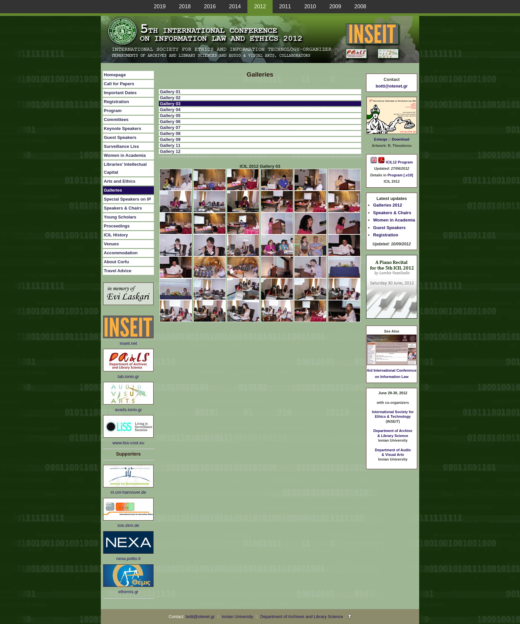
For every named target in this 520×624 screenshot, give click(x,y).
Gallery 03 (170, 103)
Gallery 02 (170, 97)
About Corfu (116, 261)
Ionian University (237, 616)
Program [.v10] (400, 175)
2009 (335, 6)
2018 (185, 6)
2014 (235, 6)
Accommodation (121, 252)
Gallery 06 (170, 121)
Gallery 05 (170, 115)
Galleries (113, 190)
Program (112, 110)
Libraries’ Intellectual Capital (125, 168)
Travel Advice (117, 270)
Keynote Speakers (122, 128)
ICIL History (116, 234)
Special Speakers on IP (127, 199)
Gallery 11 (170, 145)
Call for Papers (119, 83)
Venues (111, 243)
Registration (116, 101)
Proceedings (117, 225)
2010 (310, 6)
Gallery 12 (170, 151)
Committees (116, 119)
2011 (285, 6)
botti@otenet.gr (392, 86)
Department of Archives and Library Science (302, 616)
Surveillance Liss (121, 146)
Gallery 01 (170, 91)
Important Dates (120, 92)
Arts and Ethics (119, 181)
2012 (260, 6)
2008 (360, 6)
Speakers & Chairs (123, 208)
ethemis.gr (128, 591)
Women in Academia (125, 155)
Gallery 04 (170, 109)
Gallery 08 (170, 133)
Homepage (115, 74)
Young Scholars (120, 217)
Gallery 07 (170, 127)
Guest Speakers (120, 137)
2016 (210, 6)
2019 (160, 6)
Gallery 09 (170, 139)
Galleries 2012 (387, 205)
